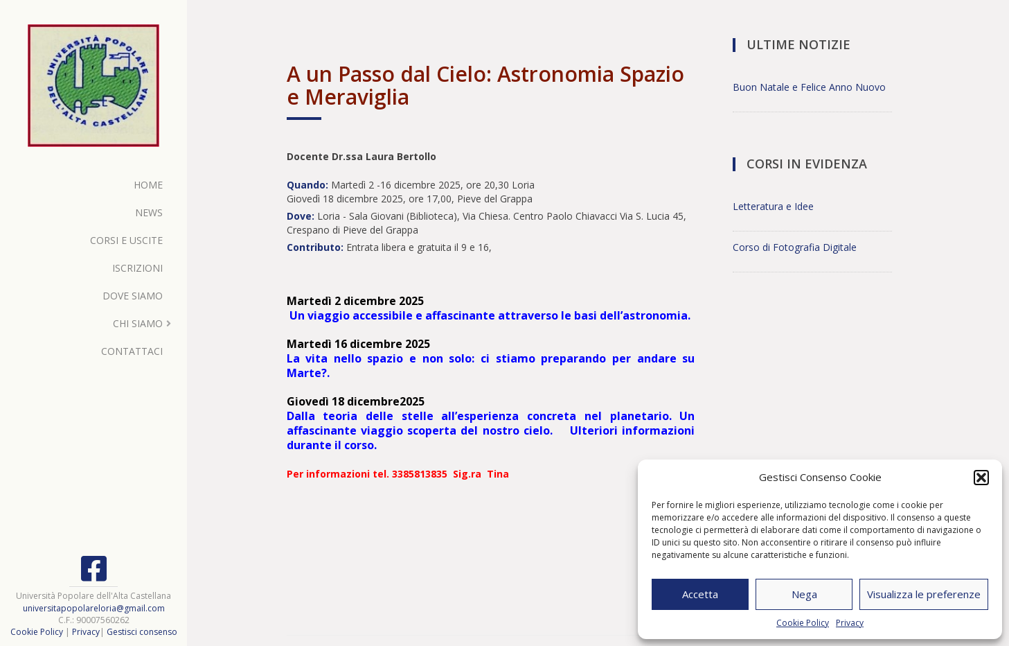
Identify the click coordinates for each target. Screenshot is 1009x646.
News (149, 212)
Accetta (700, 594)
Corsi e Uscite (126, 240)
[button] (981, 477)
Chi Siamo (138, 323)
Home (148, 184)
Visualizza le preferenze (924, 594)
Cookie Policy (802, 623)
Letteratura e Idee (773, 206)
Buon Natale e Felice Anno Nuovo (809, 87)
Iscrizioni (137, 267)
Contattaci (132, 351)
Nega (804, 594)
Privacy (850, 623)
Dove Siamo (132, 295)
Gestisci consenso (142, 632)
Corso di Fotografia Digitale (795, 247)
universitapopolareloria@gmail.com (94, 608)
